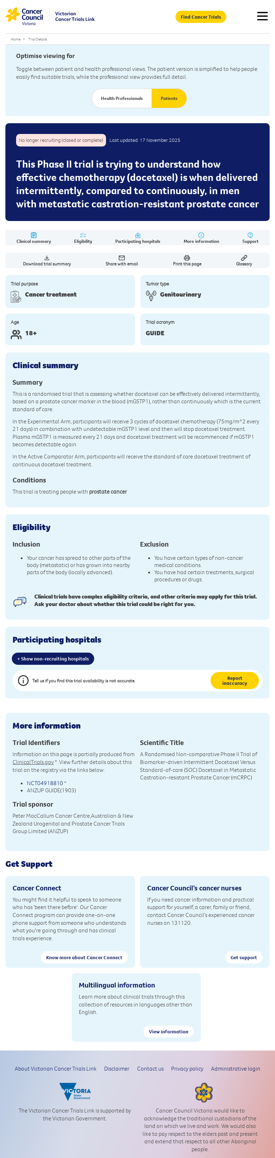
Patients (169, 98)
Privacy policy (187, 1068)
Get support (244, 957)
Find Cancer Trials (201, 17)
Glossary (244, 260)
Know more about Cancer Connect (84, 957)
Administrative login (235, 1068)
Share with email (122, 260)
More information (201, 238)
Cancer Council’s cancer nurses (194, 887)
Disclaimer (116, 1068)
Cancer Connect (37, 887)
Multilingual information (117, 984)
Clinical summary (33, 238)
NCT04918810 (45, 783)
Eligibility (83, 238)
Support (250, 238)
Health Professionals (122, 98)
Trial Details (37, 39)
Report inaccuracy (234, 680)
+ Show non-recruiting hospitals (53, 658)
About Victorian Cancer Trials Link (56, 1068)
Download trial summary (47, 260)
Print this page (187, 260)
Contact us (150, 1068)
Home (15, 39)
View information (168, 1031)
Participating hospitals (137, 238)
